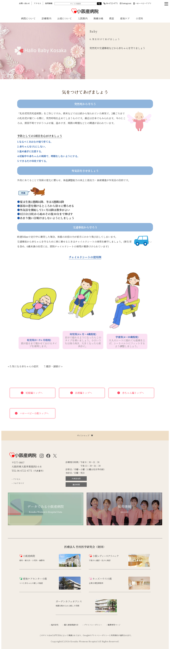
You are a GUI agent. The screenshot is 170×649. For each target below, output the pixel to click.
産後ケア (125, 18)
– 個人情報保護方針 (70, 624)
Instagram (125, 3)
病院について (28, 18)
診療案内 (46, 18)
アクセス (37, 3)
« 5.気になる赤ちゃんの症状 (23, 366)
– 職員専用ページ (113, 624)
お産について (64, 18)
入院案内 (82, 18)
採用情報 (48, 3)
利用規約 (114, 635)
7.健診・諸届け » (53, 366)
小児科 (139, 18)
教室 (111, 18)
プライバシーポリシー (100, 635)
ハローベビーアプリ (142, 3)
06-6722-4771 (111, 3)
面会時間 (76, 484)
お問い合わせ (24, 3)
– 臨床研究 (54, 624)
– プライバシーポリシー (92, 624)
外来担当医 (76, 478)
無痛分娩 (98, 18)
